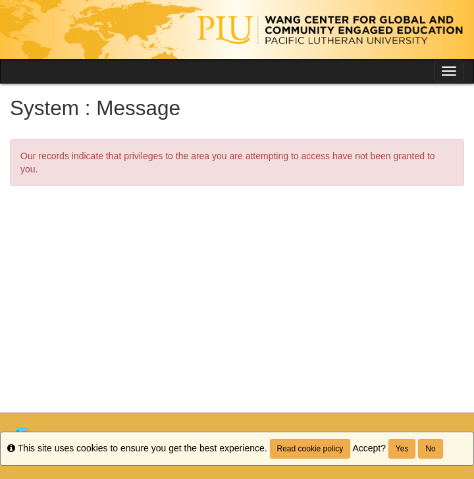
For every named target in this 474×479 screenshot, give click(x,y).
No (430, 448)
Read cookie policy (310, 448)
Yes (402, 448)
